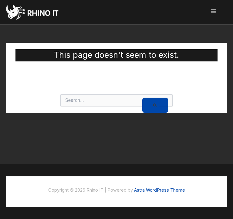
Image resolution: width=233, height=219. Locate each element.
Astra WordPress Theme (159, 190)
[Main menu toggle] (213, 12)
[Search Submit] (155, 105)
